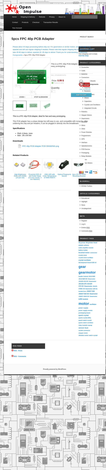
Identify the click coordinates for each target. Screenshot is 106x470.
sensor (81, 328)
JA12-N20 (92, 276)
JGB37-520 (91, 291)
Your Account (17, 28)
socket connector (84, 330)
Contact (15, 22)
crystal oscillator (85, 260)
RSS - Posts (18, 351)
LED (80, 299)
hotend (85, 276)
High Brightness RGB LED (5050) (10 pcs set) (20, 176)
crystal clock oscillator (86, 257)
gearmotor (87, 272)
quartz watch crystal (85, 320)
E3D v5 (94, 262)
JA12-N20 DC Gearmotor (87, 279)
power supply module (86, 310)
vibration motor (83, 335)
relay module (83, 325)
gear (82, 267)
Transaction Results (50, 22)
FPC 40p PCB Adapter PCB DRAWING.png (40, 146)
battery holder (83, 250)
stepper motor (83, 333)
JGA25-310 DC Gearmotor (87, 281)
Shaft (86, 328)
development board (85, 262)
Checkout (35, 22)
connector (93, 252)
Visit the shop (83, 56)
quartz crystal (84, 315)
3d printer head (91, 243)
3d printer (82, 242)
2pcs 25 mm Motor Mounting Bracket (79, 175)
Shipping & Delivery (28, 17)
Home (14, 17)
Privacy (52, 17)
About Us (62, 17)
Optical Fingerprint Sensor (64, 175)
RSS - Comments (20, 356)
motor (84, 303)
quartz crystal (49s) (85, 318)
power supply (83, 308)
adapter (81, 245)
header (81, 276)
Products (25, 22)
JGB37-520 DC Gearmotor (88, 294)
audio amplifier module (86, 247)
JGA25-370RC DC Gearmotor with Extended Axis (88, 288)
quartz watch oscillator (86, 322)
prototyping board (84, 313)
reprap (90, 325)
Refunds (42, 17)
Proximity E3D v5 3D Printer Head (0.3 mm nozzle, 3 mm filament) (34, 176)
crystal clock (83, 255)
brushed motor (84, 253)
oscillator (92, 304)
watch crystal (93, 335)
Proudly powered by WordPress (54, 369)
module (85, 299)
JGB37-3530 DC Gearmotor (88, 296)
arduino (86, 245)
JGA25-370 (83, 284)
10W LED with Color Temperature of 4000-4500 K (49, 176)
